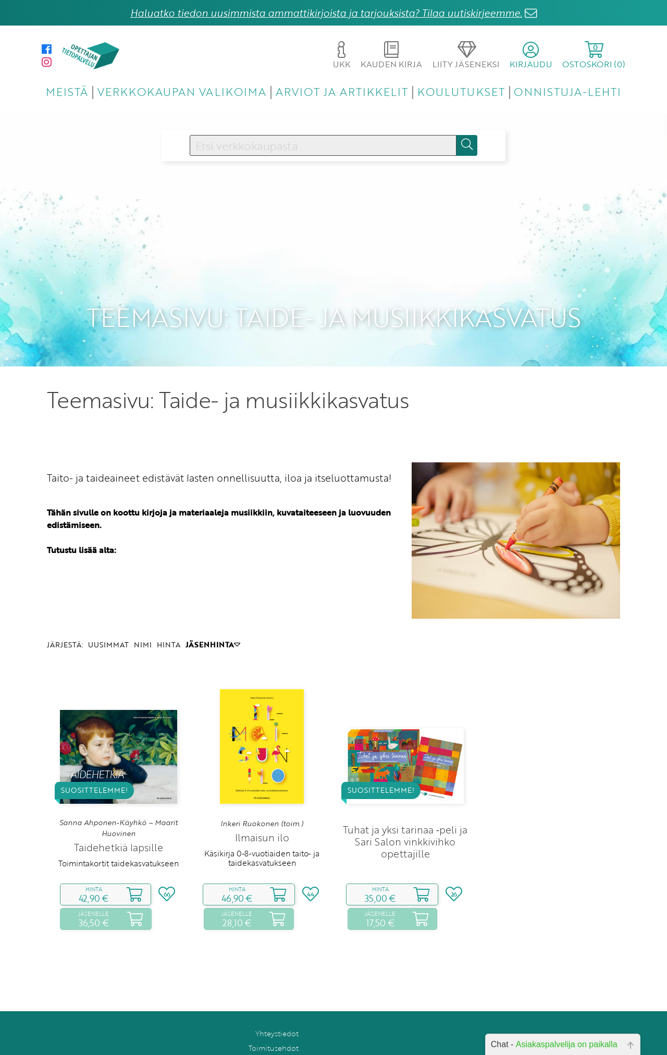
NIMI (143, 620)
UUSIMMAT (108, 620)
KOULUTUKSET (460, 91)
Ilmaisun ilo (262, 813)
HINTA (168, 620)
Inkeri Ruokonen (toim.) (261, 799)
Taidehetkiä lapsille (118, 823)
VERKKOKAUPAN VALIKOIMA (181, 91)
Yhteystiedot (277, 1009)
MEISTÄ (67, 91)
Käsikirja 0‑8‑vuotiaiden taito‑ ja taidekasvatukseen (261, 833)
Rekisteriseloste (272, 1038)
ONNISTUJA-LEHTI (567, 91)
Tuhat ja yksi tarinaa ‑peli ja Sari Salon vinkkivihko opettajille (405, 817)
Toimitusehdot (274, 1024)
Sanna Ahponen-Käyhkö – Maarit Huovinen (118, 803)
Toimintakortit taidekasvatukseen (118, 839)
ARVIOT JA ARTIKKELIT (342, 91)
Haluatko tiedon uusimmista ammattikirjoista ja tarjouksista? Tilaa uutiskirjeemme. (326, 12)
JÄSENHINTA (213, 620)
